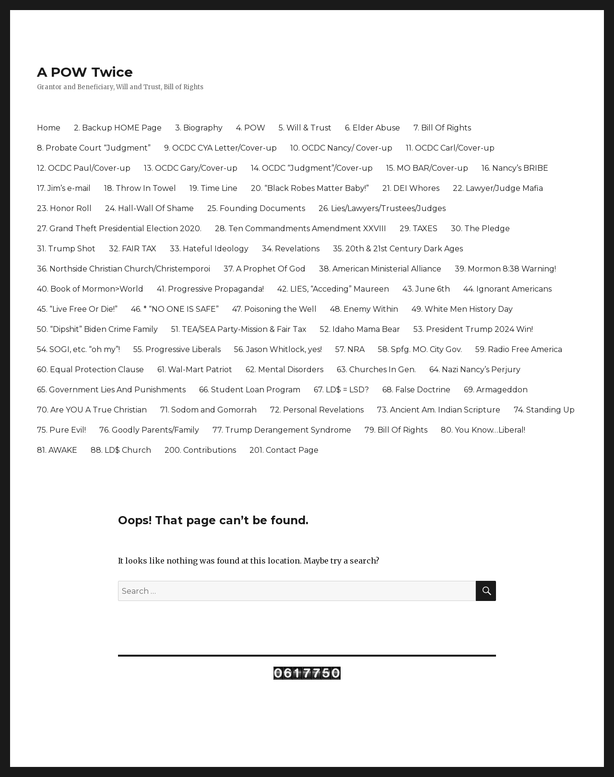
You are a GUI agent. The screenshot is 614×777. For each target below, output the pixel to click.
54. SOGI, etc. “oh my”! (78, 349)
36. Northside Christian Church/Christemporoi (123, 268)
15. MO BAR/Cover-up (427, 168)
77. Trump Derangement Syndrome (282, 430)
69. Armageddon (496, 389)
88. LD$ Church (121, 450)
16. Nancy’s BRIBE (515, 168)
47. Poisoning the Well (274, 309)
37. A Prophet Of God (265, 268)
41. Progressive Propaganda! (210, 289)
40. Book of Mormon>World (90, 289)
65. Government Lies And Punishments (111, 389)
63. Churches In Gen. (376, 369)
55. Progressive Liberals (177, 349)
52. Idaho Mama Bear (360, 329)
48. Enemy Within (364, 309)
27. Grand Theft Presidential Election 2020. (119, 228)
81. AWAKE (57, 450)
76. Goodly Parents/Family (149, 430)
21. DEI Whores (410, 188)
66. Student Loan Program (249, 389)
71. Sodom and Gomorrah (208, 409)
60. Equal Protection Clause (90, 369)
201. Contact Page (284, 450)
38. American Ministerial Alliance (380, 268)
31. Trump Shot (66, 248)
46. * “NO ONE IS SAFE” (175, 309)
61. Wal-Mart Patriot (194, 369)
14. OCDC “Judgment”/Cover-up (312, 168)
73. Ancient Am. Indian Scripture (438, 409)
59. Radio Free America (518, 349)
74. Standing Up (544, 409)
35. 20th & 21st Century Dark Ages (398, 248)
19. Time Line (213, 188)
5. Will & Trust (305, 127)
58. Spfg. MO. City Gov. (420, 349)
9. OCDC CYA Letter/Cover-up (220, 148)
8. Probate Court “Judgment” (94, 148)
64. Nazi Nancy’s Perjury (474, 369)
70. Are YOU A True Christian (92, 409)
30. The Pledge (480, 228)
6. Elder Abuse (372, 127)
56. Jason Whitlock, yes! (278, 349)
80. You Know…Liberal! (483, 430)
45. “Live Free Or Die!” (77, 309)
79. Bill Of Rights (396, 430)
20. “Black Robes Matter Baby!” (310, 188)
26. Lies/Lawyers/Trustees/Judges (382, 208)
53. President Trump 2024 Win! (473, 329)
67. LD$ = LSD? (341, 389)
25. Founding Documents (256, 208)
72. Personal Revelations (317, 409)
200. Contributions (200, 450)
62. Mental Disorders (284, 369)
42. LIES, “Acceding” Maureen (333, 289)
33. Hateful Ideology (209, 248)
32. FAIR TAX (132, 248)
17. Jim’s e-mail (64, 188)
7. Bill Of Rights (442, 127)
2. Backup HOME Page (118, 127)
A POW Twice (85, 72)
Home (48, 127)
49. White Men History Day (462, 309)
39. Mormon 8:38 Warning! (505, 268)
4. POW (250, 127)
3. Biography (199, 127)
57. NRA (350, 349)
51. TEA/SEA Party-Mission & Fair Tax (239, 329)
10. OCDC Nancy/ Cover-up (341, 148)
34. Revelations (290, 248)
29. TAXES (418, 228)
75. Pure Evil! (61, 430)
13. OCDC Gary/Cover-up (190, 168)
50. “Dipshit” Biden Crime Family (97, 329)
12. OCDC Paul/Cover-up (83, 168)
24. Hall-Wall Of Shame (149, 208)
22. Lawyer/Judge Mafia (498, 188)
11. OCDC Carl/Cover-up (450, 148)
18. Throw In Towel (140, 188)
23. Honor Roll (64, 208)
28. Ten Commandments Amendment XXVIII (300, 228)
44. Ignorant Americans (507, 289)
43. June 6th (426, 289)
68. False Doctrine (416, 389)
